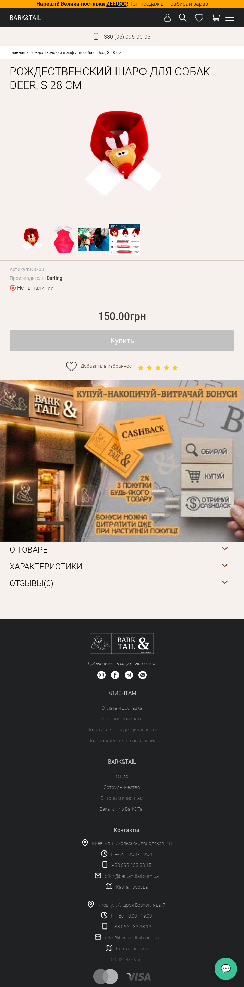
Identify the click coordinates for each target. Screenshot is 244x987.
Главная (17, 52)
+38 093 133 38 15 (131, 865)
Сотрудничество (121, 787)
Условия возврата (121, 719)
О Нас (122, 776)
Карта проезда (132, 887)
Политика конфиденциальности (122, 729)
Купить (122, 341)
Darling (54, 278)
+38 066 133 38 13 (131, 927)
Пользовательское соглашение (122, 740)
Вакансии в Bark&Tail (122, 809)
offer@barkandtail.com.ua (132, 876)
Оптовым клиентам (121, 798)
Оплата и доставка (121, 708)
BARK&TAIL (25, 17)
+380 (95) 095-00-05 (125, 37)
